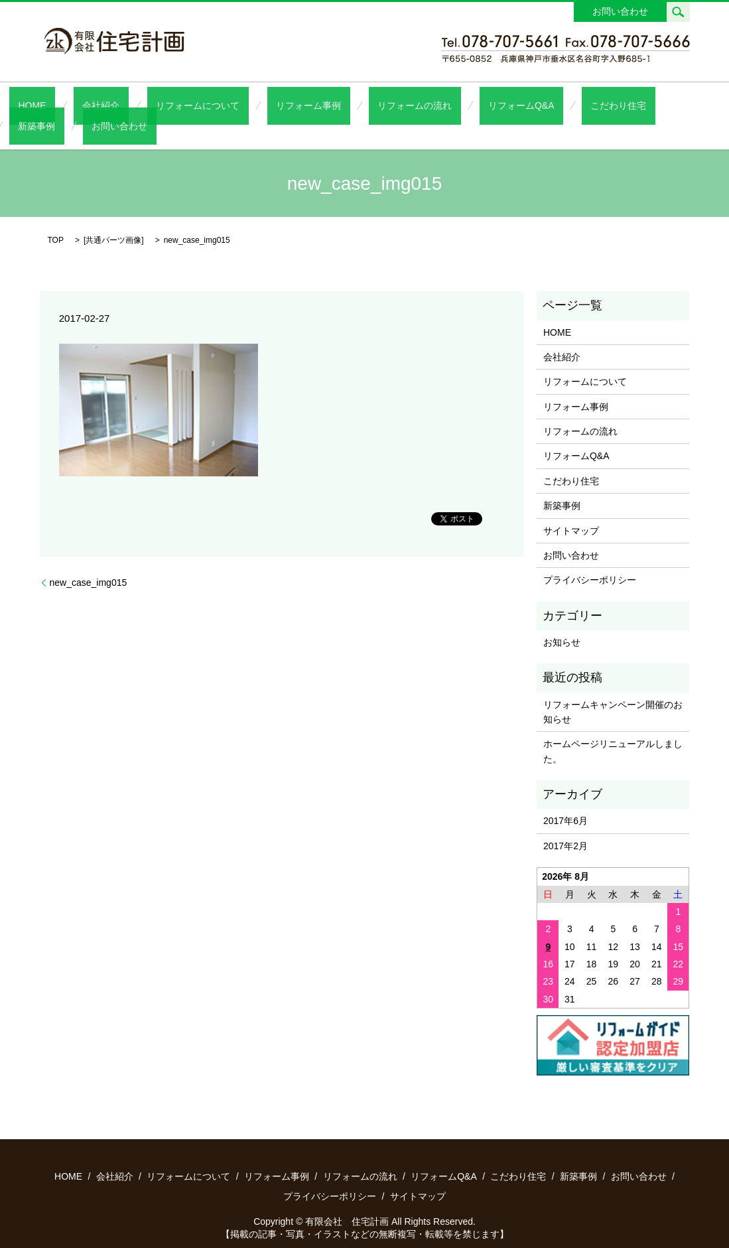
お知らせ (561, 621)
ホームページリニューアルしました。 (613, 729)
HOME (53, 105)
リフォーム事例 (275, 105)
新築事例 (597, 105)
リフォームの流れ (364, 105)
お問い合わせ (620, 11)
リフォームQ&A (453, 105)
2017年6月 (565, 799)
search (678, 12)
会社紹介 (104, 105)
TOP (56, 219)
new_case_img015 (88, 560)
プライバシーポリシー (589, 558)
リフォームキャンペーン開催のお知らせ (613, 690)
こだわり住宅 (532, 105)
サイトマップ (571, 509)
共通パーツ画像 (113, 219)
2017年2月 (565, 824)
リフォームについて (183, 105)
